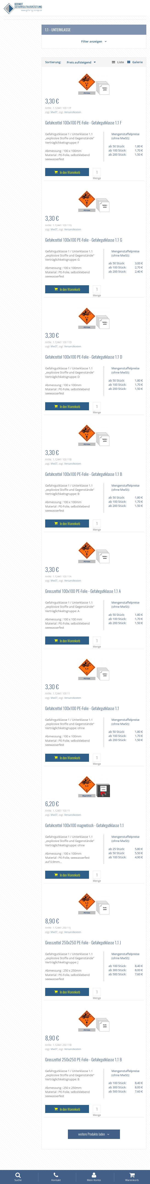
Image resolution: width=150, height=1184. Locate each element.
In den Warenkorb (70, 172)
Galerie (137, 62)
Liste (120, 62)
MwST (54, 112)
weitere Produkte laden (91, 1133)
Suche (18, 1177)
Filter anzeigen (91, 41)
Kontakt (56, 1177)
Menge (97, 178)
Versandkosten (72, 112)
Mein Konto (94, 1177)
